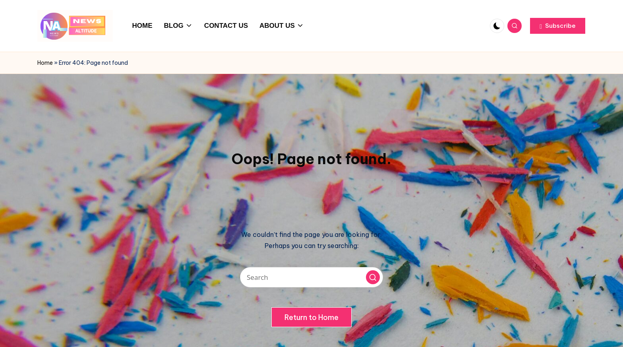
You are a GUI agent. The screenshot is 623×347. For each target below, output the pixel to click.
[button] (558, 25)
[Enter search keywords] (311, 277)
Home (45, 62)
